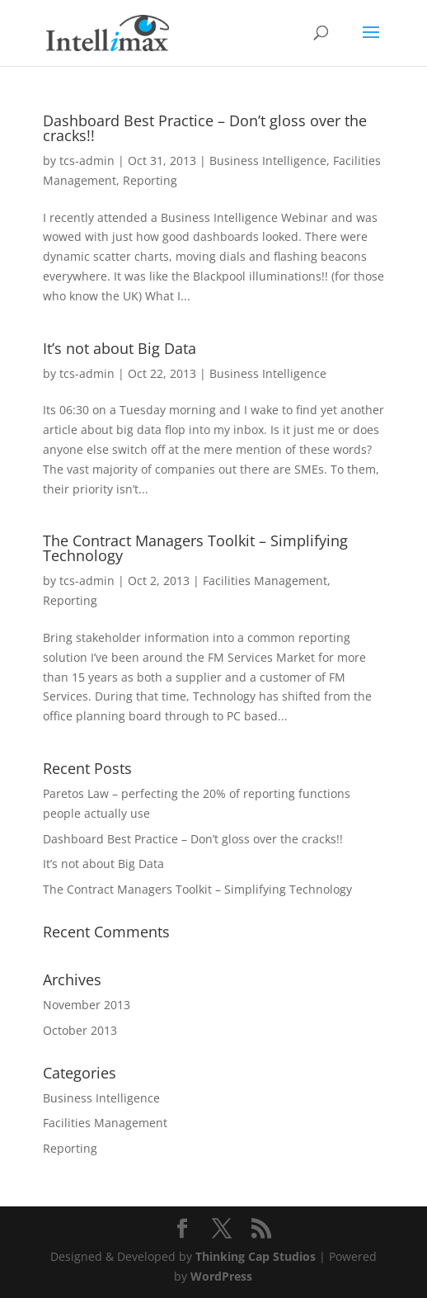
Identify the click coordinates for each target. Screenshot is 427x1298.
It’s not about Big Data (119, 348)
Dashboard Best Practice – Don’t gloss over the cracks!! (205, 128)
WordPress (221, 1276)
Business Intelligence (267, 160)
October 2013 (80, 1030)
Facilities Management (265, 580)
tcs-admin (87, 160)
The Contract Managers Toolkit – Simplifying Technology (195, 548)
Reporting (150, 180)
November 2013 (86, 1004)
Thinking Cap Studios (255, 1256)
